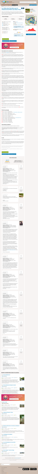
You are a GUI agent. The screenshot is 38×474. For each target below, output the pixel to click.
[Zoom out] (35, 18)
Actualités (2, 471)
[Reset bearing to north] (35, 20)
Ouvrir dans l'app (5, 152)
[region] (31, 21)
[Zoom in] (35, 17)
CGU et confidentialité (4, 467)
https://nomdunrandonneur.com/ (11, 249)
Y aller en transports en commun (18, 27)
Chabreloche (19, 24)
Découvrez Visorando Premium (19, 35)
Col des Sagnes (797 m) (18, 117)
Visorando (2, 6)
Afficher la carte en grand (31, 34)
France (17, 21)
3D (34, 24)
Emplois (2, 470)
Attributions (27, 25)
